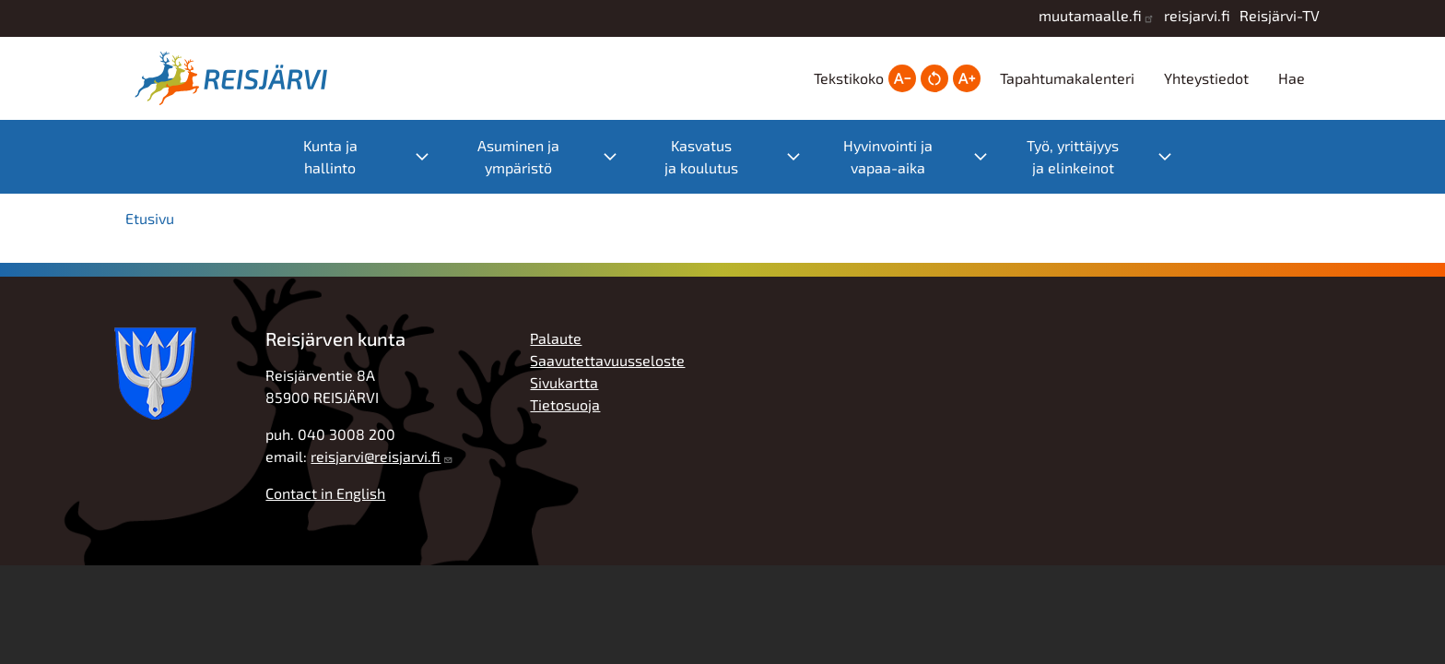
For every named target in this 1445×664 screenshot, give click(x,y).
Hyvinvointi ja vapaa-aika (888, 156)
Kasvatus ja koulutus (701, 156)
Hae (1291, 78)
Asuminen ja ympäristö (518, 156)
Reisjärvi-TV (1279, 15)
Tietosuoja (565, 404)
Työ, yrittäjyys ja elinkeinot (1073, 156)
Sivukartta (564, 382)
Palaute (556, 338)
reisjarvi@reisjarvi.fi (376, 456)
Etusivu (149, 218)
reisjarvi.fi (1197, 15)
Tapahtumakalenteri (1067, 78)
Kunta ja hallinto (330, 156)
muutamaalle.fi (1090, 15)
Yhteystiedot (1206, 78)
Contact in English (325, 493)
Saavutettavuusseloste (607, 360)
